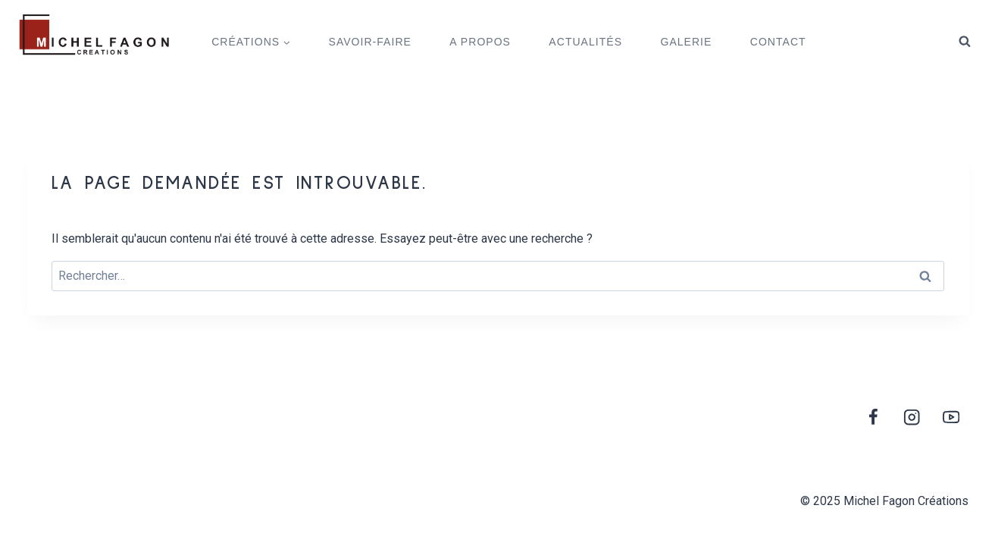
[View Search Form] (965, 42)
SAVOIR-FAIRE (370, 42)
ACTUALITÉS (585, 42)
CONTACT (778, 42)
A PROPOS (480, 42)
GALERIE (686, 42)
